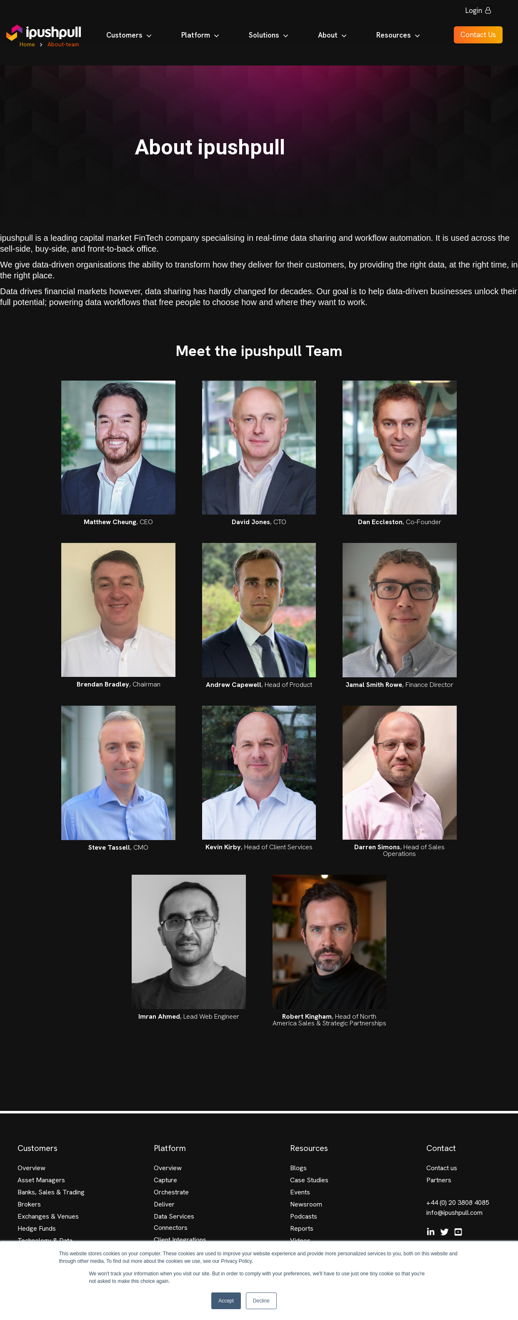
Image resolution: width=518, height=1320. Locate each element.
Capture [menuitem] (165, 1180)
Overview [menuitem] (31, 1168)
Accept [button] (226, 1301)
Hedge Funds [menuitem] (37, 1228)
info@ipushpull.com (454, 1212)
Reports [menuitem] (301, 1228)
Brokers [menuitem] (29, 1204)
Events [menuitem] (300, 1192)
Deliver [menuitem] (164, 1204)
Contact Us (473, 36)
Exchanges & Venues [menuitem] (48, 1216)
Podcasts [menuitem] (303, 1216)
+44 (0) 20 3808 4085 (457, 1202)
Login (473, 12)
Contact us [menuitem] (441, 1168)
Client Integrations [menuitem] (180, 1239)
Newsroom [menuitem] (306, 1204)
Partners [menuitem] (438, 1180)
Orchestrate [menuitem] (171, 1192)
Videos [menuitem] (300, 1240)
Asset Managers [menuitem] (41, 1180)
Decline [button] (261, 1301)
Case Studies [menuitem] (309, 1180)
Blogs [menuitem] (298, 1168)
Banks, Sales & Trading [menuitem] (51, 1192)
